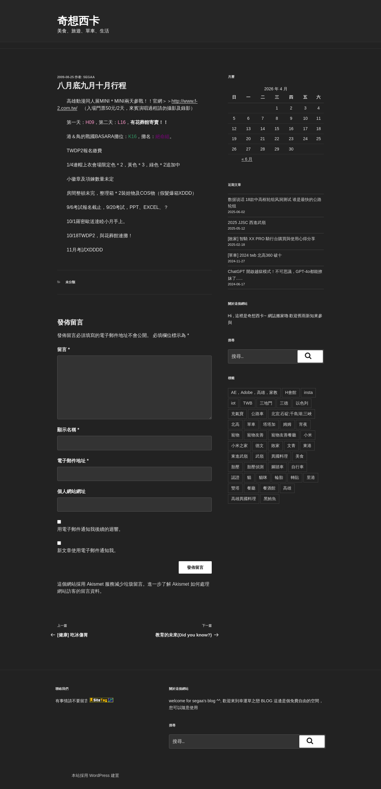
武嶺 (259, 456)
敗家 (275, 445)
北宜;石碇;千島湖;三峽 (291, 413)
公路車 (257, 413)
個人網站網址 (71, 491)
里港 (311, 477)
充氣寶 (237, 413)
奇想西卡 (78, 21)
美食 (299, 456)
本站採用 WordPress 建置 (95, 775)
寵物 (235, 435)
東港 (307, 445)
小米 (308, 435)
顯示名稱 (68, 429)
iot (233, 403)
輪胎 (279, 477)
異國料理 (279, 456)
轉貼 (295, 477)
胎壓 (235, 466)
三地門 (266, 403)
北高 (235, 424)
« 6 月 (247, 159)
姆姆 (287, 424)
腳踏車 (277, 466)
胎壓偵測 (255, 466)
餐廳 (251, 488)
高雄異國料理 (243, 498)
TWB (247, 403)
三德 (284, 403)
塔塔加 (269, 424)
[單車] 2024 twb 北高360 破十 (255, 255)
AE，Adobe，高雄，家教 (254, 392)
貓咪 (263, 477)
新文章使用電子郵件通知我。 (88, 550)
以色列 (302, 403)
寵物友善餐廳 (283, 435)
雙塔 (235, 488)
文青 (291, 445)
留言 (63, 349)
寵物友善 (255, 435)
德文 (259, 445)
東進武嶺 (239, 456)
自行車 (297, 466)
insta (308, 392)
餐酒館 (269, 488)
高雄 (287, 488)
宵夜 (303, 424)
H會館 (290, 392)
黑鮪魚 (270, 498)
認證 (235, 477)
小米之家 (239, 445)
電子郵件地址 (73, 460)
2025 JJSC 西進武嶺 (247, 222)
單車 (251, 424)
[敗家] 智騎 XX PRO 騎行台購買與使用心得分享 (271, 238)
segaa (89, 77)
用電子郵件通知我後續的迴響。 (90, 529)
